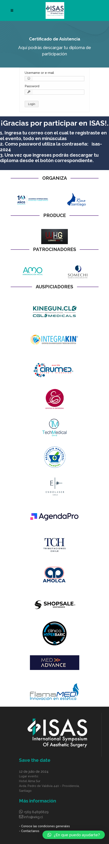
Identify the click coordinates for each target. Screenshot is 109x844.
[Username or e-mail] (54, 78)
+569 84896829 (36, 812)
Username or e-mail (39, 73)
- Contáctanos (29, 831)
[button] (73, 835)
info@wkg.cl (33, 817)
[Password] (54, 92)
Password (32, 86)
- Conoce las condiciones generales (44, 826)
